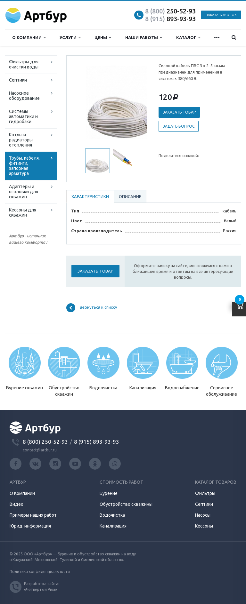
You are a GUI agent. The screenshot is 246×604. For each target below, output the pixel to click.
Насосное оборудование (24, 96)
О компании (28, 37)
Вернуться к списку (91, 307)
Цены (102, 37)
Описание (130, 196)
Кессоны (204, 525)
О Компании (22, 493)
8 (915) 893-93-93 (96, 442)
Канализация (113, 525)
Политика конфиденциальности (40, 571)
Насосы (202, 515)
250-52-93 (170, 11)
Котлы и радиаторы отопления (21, 139)
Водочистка (112, 515)
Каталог (188, 37)
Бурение (109, 493)
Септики (18, 80)
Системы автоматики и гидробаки (23, 116)
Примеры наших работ (33, 515)
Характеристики (90, 196)
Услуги (70, 37)
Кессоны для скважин (22, 212)
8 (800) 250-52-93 (45, 442)
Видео (16, 504)
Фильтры (205, 493)
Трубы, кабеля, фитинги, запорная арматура (24, 165)
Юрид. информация (30, 525)
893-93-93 (170, 18)
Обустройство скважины (126, 504)
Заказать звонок (221, 15)
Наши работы (143, 37)
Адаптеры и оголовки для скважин (23, 191)
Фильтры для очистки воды (23, 64)
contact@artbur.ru (40, 450)
